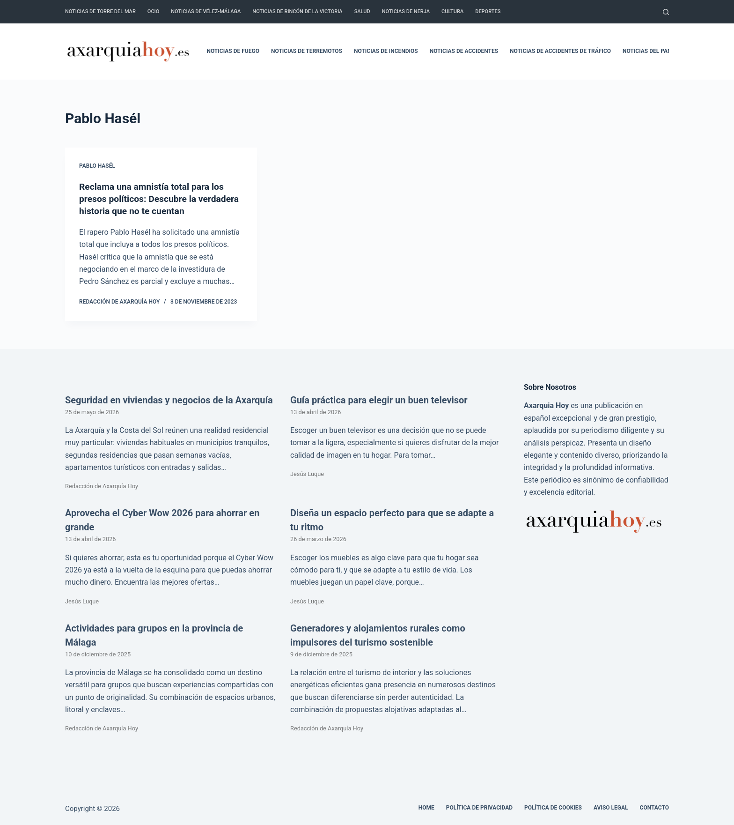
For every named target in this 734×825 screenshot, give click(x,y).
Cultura (452, 11)
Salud (362, 11)
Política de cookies (553, 807)
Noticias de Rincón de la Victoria (297, 11)
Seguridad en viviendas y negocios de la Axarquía (169, 400)
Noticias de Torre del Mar (100, 11)
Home (426, 807)
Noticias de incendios (386, 51)
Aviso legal (611, 807)
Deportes (487, 11)
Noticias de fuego (233, 51)
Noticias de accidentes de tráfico (560, 51)
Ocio (153, 11)
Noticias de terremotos (306, 51)
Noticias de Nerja (406, 11)
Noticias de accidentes (464, 51)
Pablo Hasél (97, 166)
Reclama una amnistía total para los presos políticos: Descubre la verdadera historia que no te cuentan (156, 198)
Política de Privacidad (479, 807)
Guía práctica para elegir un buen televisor (379, 400)
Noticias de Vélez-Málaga (206, 11)
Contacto (654, 807)
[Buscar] (666, 12)
